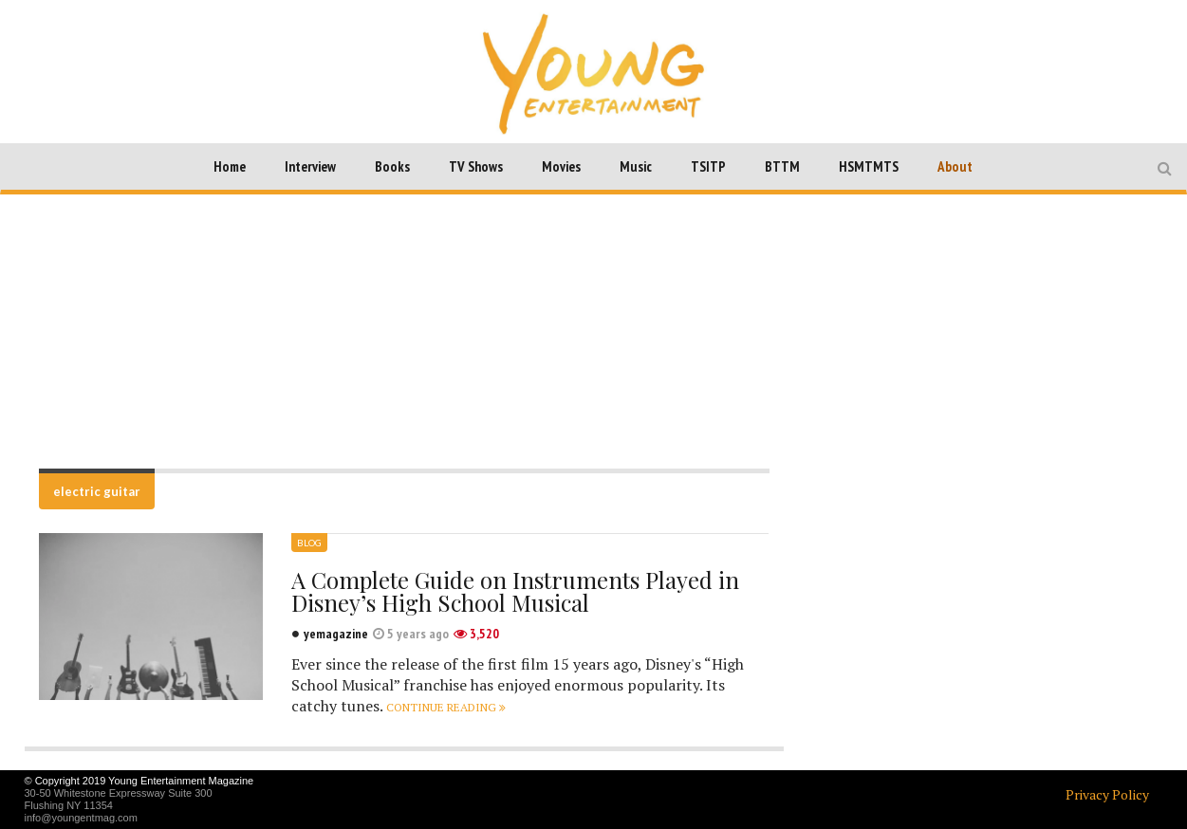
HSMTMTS (869, 166)
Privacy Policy (1107, 794)
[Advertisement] (594, 331)
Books (392, 166)
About (955, 166)
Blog (309, 542)
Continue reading (446, 707)
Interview (310, 166)
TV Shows (476, 166)
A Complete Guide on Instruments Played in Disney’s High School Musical (515, 590)
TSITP (708, 166)
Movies (561, 166)
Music (636, 166)
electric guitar (96, 491)
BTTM (782, 166)
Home (229, 166)
